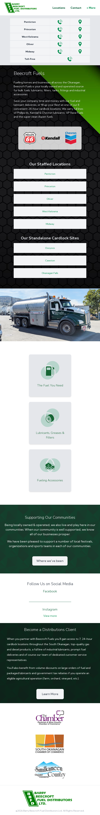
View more (50, 615)
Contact (76, 7)
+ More (91, 7)
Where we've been (49, 561)
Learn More (50, 694)
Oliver (30, 44)
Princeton (30, 29)
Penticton (30, 21)
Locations (59, 7)
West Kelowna (30, 36)
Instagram (50, 609)
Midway (30, 51)
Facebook (50, 591)
